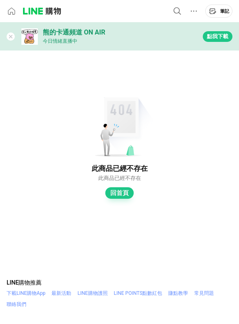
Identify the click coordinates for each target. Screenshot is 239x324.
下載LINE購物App (26, 293)
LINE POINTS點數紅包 (138, 293)
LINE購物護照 (92, 293)
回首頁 (119, 193)
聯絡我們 (16, 304)
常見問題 (204, 293)
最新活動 (61, 293)
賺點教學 (178, 293)
